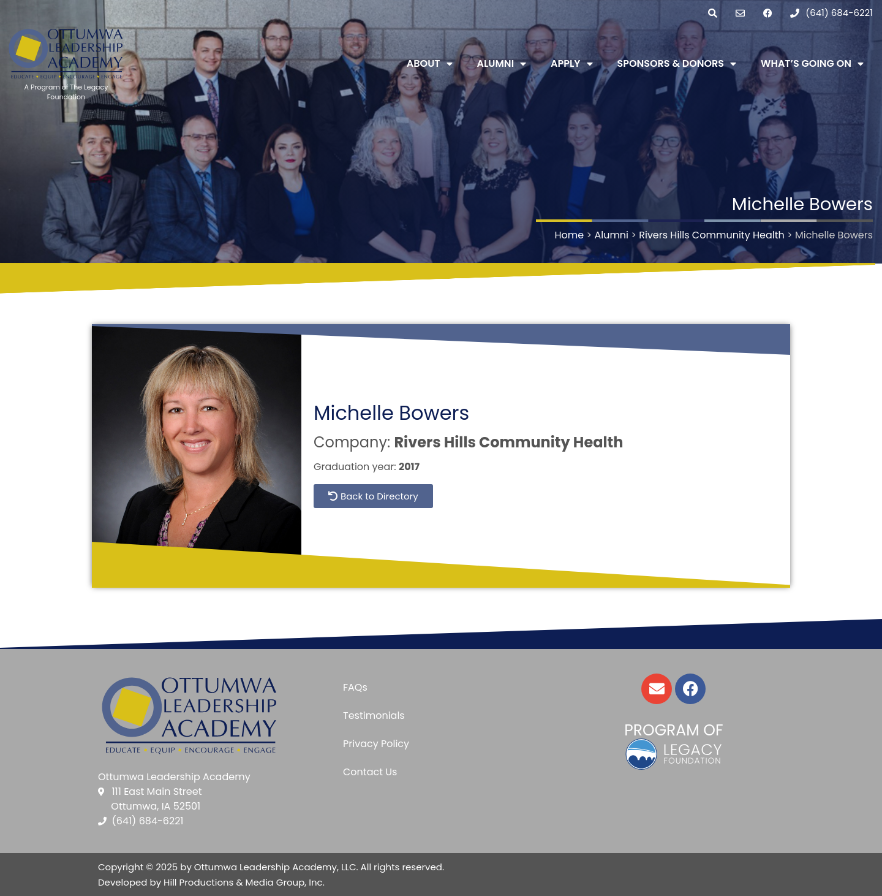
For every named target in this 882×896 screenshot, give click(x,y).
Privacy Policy (376, 744)
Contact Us (370, 772)
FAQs (355, 687)
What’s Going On (812, 64)
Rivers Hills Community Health (508, 442)
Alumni (502, 64)
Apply (571, 64)
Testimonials (374, 715)
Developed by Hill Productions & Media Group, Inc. (211, 882)
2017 (409, 467)
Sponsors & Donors (677, 64)
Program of (673, 730)
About (430, 64)
